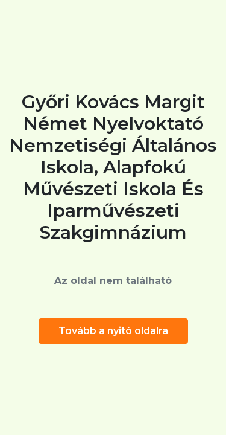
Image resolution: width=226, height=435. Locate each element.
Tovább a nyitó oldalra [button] (113, 331)
